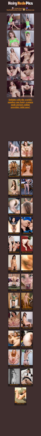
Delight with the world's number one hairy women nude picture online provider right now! (20, 103)
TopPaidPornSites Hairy (17, 9)
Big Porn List (28, 10)
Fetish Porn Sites (18, 8)
